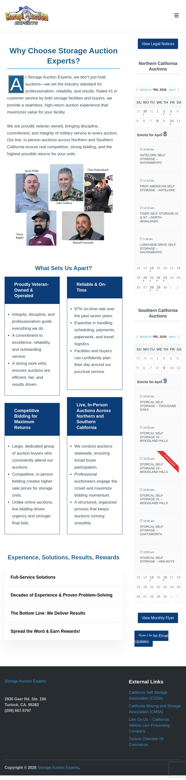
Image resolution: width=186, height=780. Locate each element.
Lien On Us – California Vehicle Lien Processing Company (149, 730)
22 (158, 278)
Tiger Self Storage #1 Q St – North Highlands (159, 217)
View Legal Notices (158, 44)
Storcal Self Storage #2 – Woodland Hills (154, 437)
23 (164, 278)
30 (144, 111)
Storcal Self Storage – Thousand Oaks (158, 405)
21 (151, 278)
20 (144, 278)
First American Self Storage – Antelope (157, 188)
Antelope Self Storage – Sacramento (152, 158)
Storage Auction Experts (25, 685)
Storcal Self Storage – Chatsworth (151, 530)
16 (164, 577)
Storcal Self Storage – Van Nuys (157, 559)
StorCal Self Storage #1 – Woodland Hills (154, 499)
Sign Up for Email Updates (151, 639)
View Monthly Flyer (158, 618)
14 (151, 268)
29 (158, 287)
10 (171, 121)
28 (151, 287)
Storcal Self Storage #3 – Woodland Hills (154, 468)
